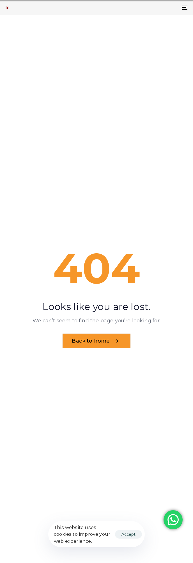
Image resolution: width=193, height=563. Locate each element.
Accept (128, 534)
